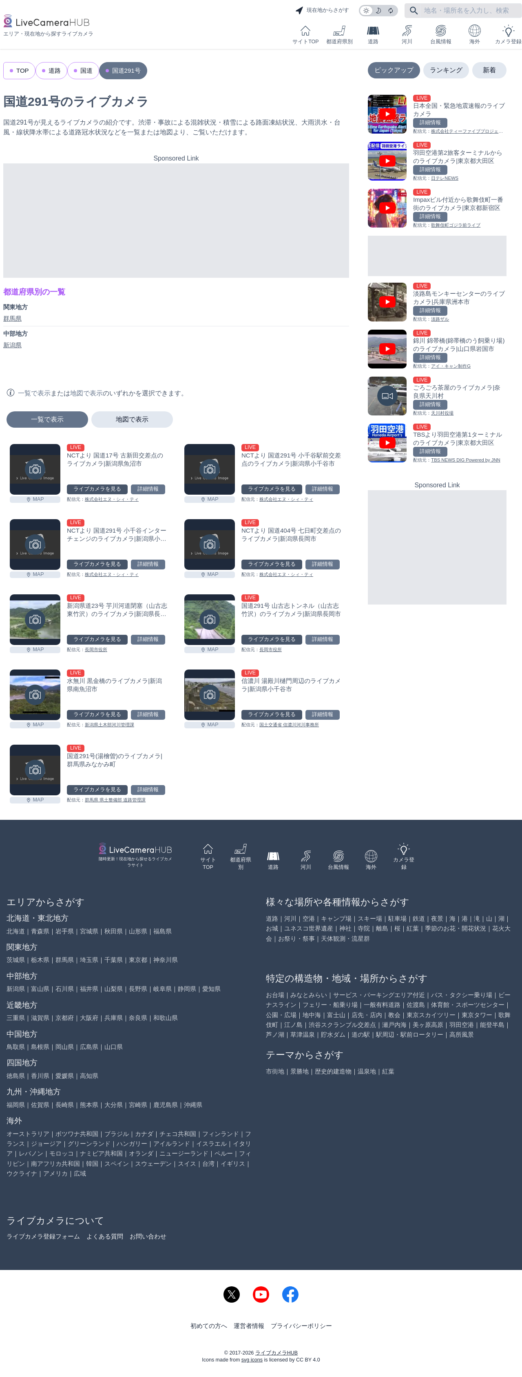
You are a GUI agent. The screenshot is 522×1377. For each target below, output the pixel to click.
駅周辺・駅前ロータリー (409, 1034)
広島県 (89, 1046)
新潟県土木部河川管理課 (109, 724)
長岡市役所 (96, 649)
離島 (382, 928)
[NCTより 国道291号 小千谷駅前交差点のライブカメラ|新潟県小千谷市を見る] (209, 469)
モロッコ (61, 1153)
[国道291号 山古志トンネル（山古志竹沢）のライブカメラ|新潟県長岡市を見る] (209, 619)
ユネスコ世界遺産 (308, 928)
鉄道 (419, 918)
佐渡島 (416, 1004)
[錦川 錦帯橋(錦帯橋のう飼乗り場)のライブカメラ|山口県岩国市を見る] (437, 350)
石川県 (64, 988)
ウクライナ (22, 1173)
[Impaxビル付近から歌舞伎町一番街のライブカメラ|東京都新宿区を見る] (437, 209)
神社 (345, 928)
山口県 (113, 1046)
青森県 (40, 931)
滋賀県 (40, 1017)
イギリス (233, 1163)
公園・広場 (281, 1014)
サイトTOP (305, 35)
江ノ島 (293, 1024)
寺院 (364, 928)
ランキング (446, 70)
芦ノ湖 (275, 1034)
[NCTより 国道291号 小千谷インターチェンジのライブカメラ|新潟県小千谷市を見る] (35, 544)
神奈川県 (165, 959)
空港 (309, 918)
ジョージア (46, 1143)
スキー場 (370, 918)
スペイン (116, 1163)
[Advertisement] (176, 220)
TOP (22, 70)
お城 (272, 928)
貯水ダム (333, 1034)
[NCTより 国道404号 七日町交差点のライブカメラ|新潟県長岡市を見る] (209, 544)
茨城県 (16, 959)
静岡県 (187, 988)
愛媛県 (64, 1075)
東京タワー (477, 1014)
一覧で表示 (47, 419)
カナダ (144, 1133)
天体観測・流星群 (345, 938)
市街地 (275, 1071)
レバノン (31, 1153)
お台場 (275, 994)
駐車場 (397, 918)
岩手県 (64, 931)
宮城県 (89, 931)
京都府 (64, 1017)
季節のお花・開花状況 (455, 928)
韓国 (92, 1163)
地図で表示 (132, 419)
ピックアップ (394, 70)
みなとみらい (308, 994)
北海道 (16, 931)
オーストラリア (28, 1133)
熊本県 (89, 1104)
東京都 (138, 959)
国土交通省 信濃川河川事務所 (289, 724)
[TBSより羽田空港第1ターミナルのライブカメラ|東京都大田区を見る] (437, 444)
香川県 (40, 1075)
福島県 (162, 931)
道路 (373, 35)
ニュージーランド (183, 1153)
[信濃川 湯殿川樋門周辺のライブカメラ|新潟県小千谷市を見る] (209, 695)
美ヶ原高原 (428, 1024)
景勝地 (299, 1071)
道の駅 (361, 1034)
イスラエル (211, 1143)
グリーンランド (89, 1143)
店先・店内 (367, 1014)
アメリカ (55, 1173)
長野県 (138, 988)
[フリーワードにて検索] (414, 10)
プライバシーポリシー (301, 1325)
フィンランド (220, 1133)
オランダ (141, 1153)
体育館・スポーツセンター (467, 1004)
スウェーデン (153, 1163)
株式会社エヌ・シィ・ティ (112, 499)
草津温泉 (302, 1034)
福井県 (89, 988)
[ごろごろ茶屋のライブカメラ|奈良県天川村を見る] (437, 397)
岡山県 (64, 1046)
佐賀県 (40, 1104)
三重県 (16, 1017)
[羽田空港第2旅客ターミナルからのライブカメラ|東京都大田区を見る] (437, 162)
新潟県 (12, 344)
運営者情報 (249, 1325)
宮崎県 (138, 1104)
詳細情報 (148, 489)
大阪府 (89, 1017)
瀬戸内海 (394, 1024)
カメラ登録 (508, 35)
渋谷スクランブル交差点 (342, 1024)
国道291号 (126, 70)
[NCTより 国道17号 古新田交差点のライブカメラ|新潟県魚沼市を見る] (35, 469)
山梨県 (113, 988)
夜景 (437, 918)
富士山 (336, 1014)
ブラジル (116, 1133)
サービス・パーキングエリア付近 (379, 994)
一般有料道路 (382, 1004)
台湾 (208, 1163)
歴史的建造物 (333, 1071)
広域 (80, 1173)
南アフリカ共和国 (55, 1163)
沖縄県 (193, 1104)
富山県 (40, 988)
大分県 (113, 1104)
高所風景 (461, 1034)
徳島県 (16, 1075)
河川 (407, 35)
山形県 (138, 931)
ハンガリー (132, 1143)
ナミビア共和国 (101, 1153)
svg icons (252, 1360)
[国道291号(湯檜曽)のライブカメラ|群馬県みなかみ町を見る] (35, 770)
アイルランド (171, 1143)
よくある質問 (104, 1236)
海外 (475, 35)
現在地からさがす (322, 11)
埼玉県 (89, 959)
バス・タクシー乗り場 (461, 994)
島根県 (40, 1046)
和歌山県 (165, 1017)
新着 (489, 70)
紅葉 (413, 928)
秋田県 (113, 931)
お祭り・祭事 (296, 938)
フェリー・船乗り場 (330, 1004)
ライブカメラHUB (276, 1353)
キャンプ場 (336, 918)
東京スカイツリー (431, 1014)
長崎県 (64, 1104)
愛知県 (211, 988)
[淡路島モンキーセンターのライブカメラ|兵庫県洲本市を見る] (437, 303)
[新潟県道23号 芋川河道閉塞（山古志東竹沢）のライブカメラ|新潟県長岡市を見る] (35, 619)
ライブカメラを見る (97, 489)
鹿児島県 (165, 1104)
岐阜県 (162, 988)
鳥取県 (16, 1046)
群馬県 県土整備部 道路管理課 (115, 799)
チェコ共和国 (177, 1133)
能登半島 (492, 1024)
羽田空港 (461, 1024)
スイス (187, 1163)
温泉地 (367, 1071)
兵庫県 (113, 1017)
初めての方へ (208, 1325)
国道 (86, 70)
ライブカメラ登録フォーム (43, 1236)
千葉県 (113, 959)
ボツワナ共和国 (76, 1133)
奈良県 (138, 1017)
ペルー (224, 1153)
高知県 (89, 1075)
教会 (394, 1014)
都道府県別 (339, 35)
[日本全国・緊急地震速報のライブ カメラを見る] (437, 115)
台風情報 (440, 35)
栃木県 (40, 959)
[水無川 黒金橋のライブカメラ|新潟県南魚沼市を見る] (35, 695)
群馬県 (12, 318)
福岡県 (16, 1104)
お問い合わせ (148, 1236)
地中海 (312, 1014)
